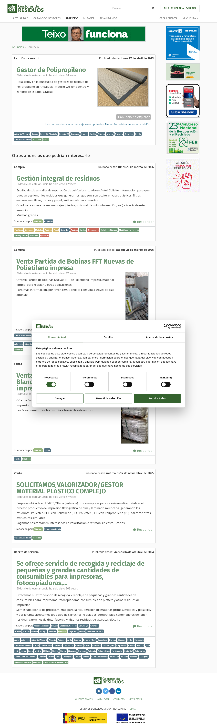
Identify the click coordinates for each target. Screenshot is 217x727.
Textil (45, 139)
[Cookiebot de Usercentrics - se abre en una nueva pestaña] (166, 326)
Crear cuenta (168, 18)
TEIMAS (132, 708)
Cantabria (139, 640)
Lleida (23, 651)
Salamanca (140, 651)
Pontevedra (116, 651)
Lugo (30, 651)
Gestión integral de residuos (58, 178)
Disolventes (93, 230)
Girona (87, 645)
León (16, 651)
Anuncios (72, 18)
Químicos (44, 235)
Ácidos (83, 230)
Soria (58, 656)
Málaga (101, 134)
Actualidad (20, 18)
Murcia (110, 134)
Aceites (74, 230)
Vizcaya (124, 656)
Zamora (133, 656)
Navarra (119, 134)
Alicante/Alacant (22, 134)
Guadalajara (108, 645)
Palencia (92, 651)
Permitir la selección (108, 398)
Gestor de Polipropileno (51, 70)
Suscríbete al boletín (180, 8)
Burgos (35, 134)
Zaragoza (143, 656)
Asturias (62, 640)
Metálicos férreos (108, 230)
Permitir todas (157, 398)
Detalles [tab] (108, 337)
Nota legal (103, 699)
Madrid (92, 134)
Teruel (78, 656)
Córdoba (58, 645)
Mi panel (89, 18)
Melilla (55, 651)
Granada (75, 134)
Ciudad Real (46, 645)
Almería (52, 640)
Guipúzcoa (121, 645)
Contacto (119, 699)
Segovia (42, 656)
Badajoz (77, 640)
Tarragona (68, 656)
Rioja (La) (129, 134)
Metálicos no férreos (129, 230)
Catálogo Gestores (46, 18)
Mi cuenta (190, 18)
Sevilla (138, 134)
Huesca (140, 645)
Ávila (69, 640)
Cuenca (78, 645)
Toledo (86, 656)
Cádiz (129, 640)
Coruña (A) (64, 134)
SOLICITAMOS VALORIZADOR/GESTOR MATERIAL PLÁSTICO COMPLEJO (69, 488)
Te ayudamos (108, 18)
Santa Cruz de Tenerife (25, 656)
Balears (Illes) (89, 640)
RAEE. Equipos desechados (55, 662)
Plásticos (37, 139)
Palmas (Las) (104, 651)
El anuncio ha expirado (133, 117)
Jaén (148, 645)
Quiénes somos (84, 699)
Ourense (82, 651)
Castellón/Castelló (48, 134)
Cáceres (121, 640)
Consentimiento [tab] (57, 337)
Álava (16, 640)
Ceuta (36, 645)
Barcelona (102, 640)
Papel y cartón (21, 235)
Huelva (84, 134)
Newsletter (135, 699)
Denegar (60, 398)
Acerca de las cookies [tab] (159, 337)
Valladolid (114, 656)
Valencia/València (22, 139)
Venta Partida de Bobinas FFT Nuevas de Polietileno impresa (75, 264)
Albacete (18, 344)
